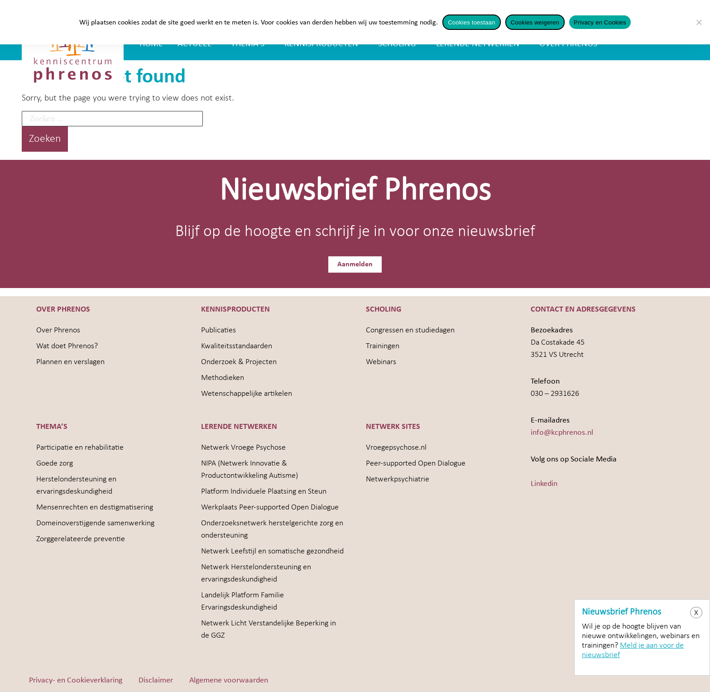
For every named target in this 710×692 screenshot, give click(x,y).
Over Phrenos (58, 329)
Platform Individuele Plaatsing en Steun (263, 490)
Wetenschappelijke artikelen (246, 393)
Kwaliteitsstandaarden (236, 345)
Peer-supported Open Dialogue (415, 462)
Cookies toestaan (471, 22)
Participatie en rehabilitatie (80, 446)
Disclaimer (156, 679)
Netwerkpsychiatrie (397, 478)
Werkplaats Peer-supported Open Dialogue (270, 506)
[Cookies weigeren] (698, 22)
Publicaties (218, 329)
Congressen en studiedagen (410, 329)
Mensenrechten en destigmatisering (94, 506)
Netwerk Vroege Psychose (243, 446)
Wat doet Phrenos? (67, 345)
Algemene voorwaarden (228, 679)
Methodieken (222, 377)
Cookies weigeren (535, 22)
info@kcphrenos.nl (562, 432)
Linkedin (544, 483)
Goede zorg (54, 462)
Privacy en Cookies (600, 22)
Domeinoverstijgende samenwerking (95, 522)
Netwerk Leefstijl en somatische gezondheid (272, 550)
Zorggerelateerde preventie (80, 538)
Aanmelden (355, 267)
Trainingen (382, 345)
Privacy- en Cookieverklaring (75, 679)
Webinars (381, 361)
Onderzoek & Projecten (239, 361)
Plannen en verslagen (70, 361)
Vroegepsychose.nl (396, 446)
